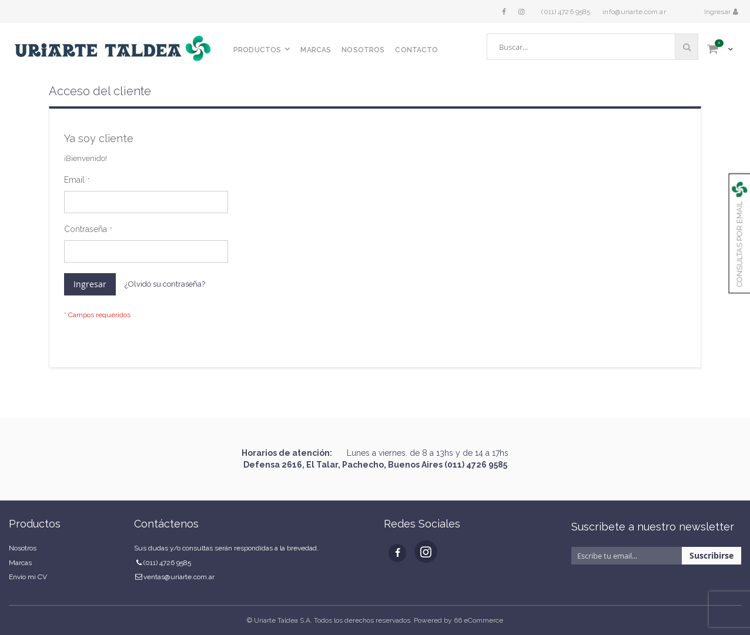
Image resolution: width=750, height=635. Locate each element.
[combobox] (592, 46)
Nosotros (22, 548)
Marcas (20, 563)
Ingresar (718, 12)
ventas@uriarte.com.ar (179, 577)
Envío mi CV (28, 577)
